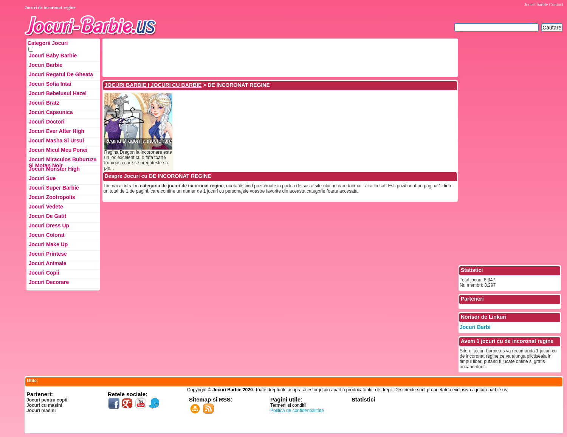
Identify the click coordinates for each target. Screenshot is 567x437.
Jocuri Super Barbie (54, 188)
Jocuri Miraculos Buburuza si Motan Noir (63, 161)
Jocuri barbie (536, 4)
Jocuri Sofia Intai (50, 84)
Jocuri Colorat (47, 235)
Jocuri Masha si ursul (56, 140)
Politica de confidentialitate (297, 410)
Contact (556, 4)
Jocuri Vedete (46, 207)
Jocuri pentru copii (46, 400)
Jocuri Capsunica (51, 112)
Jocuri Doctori (47, 122)
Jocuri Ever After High (56, 131)
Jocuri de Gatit (48, 216)
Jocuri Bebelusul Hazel (58, 93)
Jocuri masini (41, 410)
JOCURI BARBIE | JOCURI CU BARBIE (153, 85)
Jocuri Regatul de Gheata (61, 74)
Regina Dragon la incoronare (138, 141)
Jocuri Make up (48, 244)
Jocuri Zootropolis (52, 197)
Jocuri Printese (48, 254)
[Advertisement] (241, 57)
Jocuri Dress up (49, 225)
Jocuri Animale (48, 263)
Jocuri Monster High (54, 169)
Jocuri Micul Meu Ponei (58, 150)
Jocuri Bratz (44, 103)
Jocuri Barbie (45, 65)
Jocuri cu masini (44, 405)
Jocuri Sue (42, 178)
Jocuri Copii (44, 273)
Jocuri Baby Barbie (53, 56)
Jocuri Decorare (49, 282)
